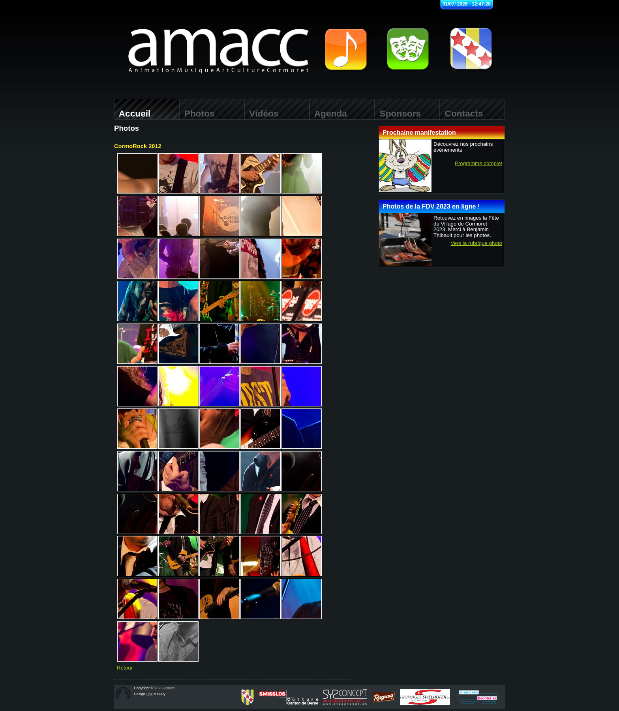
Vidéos (261, 113)
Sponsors (398, 113)
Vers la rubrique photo (476, 243)
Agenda (328, 113)
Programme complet (478, 163)
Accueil (132, 113)
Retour (125, 668)
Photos (196, 113)
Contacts (461, 113)
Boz (149, 694)
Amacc (169, 688)
